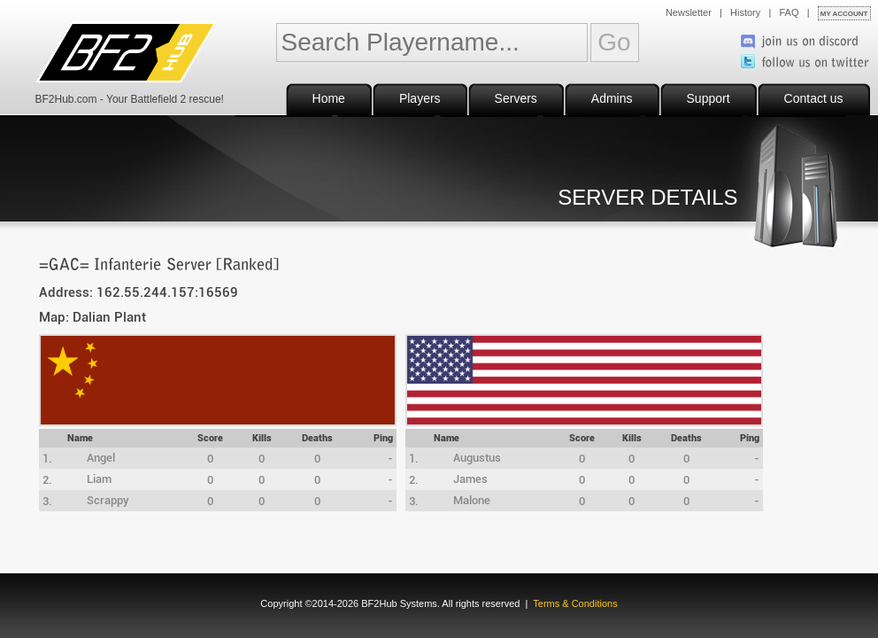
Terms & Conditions (575, 603)
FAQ (789, 12)
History (745, 12)
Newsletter (689, 12)
